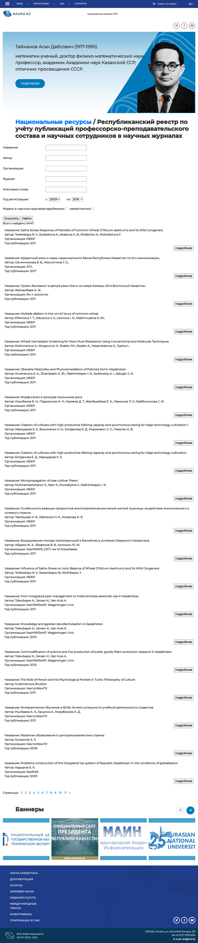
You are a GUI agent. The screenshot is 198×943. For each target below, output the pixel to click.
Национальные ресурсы (53, 121)
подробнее (30, 83)
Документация (21, 879)
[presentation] (181, 810)
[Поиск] (171, 4)
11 (65, 793)
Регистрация (41, 3)
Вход (20, 3)
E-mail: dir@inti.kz (184, 939)
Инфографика (21, 914)
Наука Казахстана (24, 873)
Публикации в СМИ (24, 920)
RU (191, 4)
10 (60, 793)
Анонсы (16, 885)
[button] (8, 4)
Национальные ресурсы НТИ (102, 14)
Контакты (81, 3)
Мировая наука (22, 891)
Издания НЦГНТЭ (23, 897)
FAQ (62, 3)
